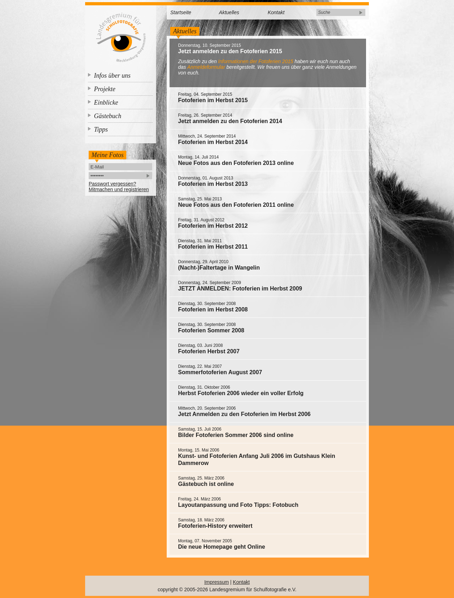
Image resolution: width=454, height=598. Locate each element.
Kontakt (276, 12)
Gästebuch (107, 116)
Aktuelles (229, 12)
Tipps (101, 129)
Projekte (104, 89)
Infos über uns (112, 75)
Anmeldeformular (206, 67)
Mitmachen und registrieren (119, 189)
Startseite (180, 12)
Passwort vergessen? (112, 184)
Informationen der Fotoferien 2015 (255, 61)
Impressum (216, 582)
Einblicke (106, 102)
